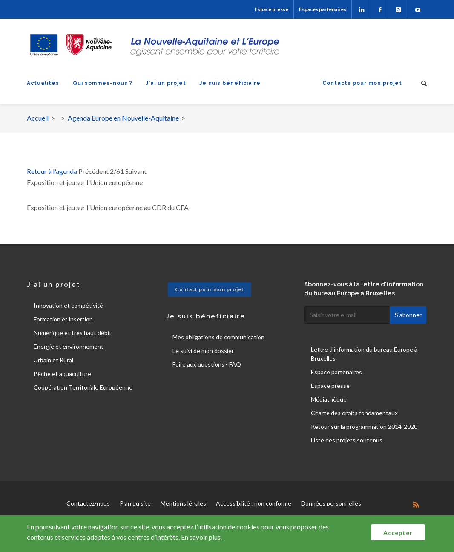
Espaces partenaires (322, 9)
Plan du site (135, 503)
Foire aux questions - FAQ (206, 364)
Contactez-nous (88, 503)
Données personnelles (331, 503)
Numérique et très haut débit (73, 332)
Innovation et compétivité (68, 305)
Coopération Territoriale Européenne (83, 387)
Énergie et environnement (68, 346)
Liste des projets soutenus (346, 440)
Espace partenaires (336, 372)
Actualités (43, 83)
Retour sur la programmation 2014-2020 (364, 426)
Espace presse (271, 9)
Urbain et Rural (53, 360)
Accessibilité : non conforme (253, 503)
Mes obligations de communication (218, 337)
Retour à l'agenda (52, 171)
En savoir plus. (201, 537)
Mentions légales (183, 503)
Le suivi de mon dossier (203, 350)
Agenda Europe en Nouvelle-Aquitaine (123, 118)
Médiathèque (329, 399)
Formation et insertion (63, 319)
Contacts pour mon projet (362, 83)
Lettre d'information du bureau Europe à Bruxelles (364, 354)
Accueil (38, 118)
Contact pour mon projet (209, 289)
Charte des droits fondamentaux (354, 412)
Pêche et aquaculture (62, 373)
